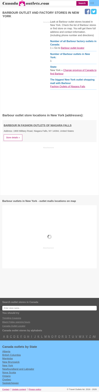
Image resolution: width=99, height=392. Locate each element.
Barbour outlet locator (72, 48)
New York (7, 365)
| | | (92, 3)
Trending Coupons (11, 318)
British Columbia (11, 355)
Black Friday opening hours (16, 322)
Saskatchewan (10, 383)
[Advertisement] (28, 66)
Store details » (13, 137)
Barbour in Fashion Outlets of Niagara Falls (37, 125)
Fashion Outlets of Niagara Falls (67, 86)
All (94, 336)
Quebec (6, 379)
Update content (19, 389)
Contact (5, 389)
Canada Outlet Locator (13, 326)
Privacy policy (35, 389)
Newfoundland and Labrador (18, 369)
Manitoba (7, 358)
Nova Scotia (9, 372)
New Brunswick (11, 362)
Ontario (6, 376)
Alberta (6, 351)
